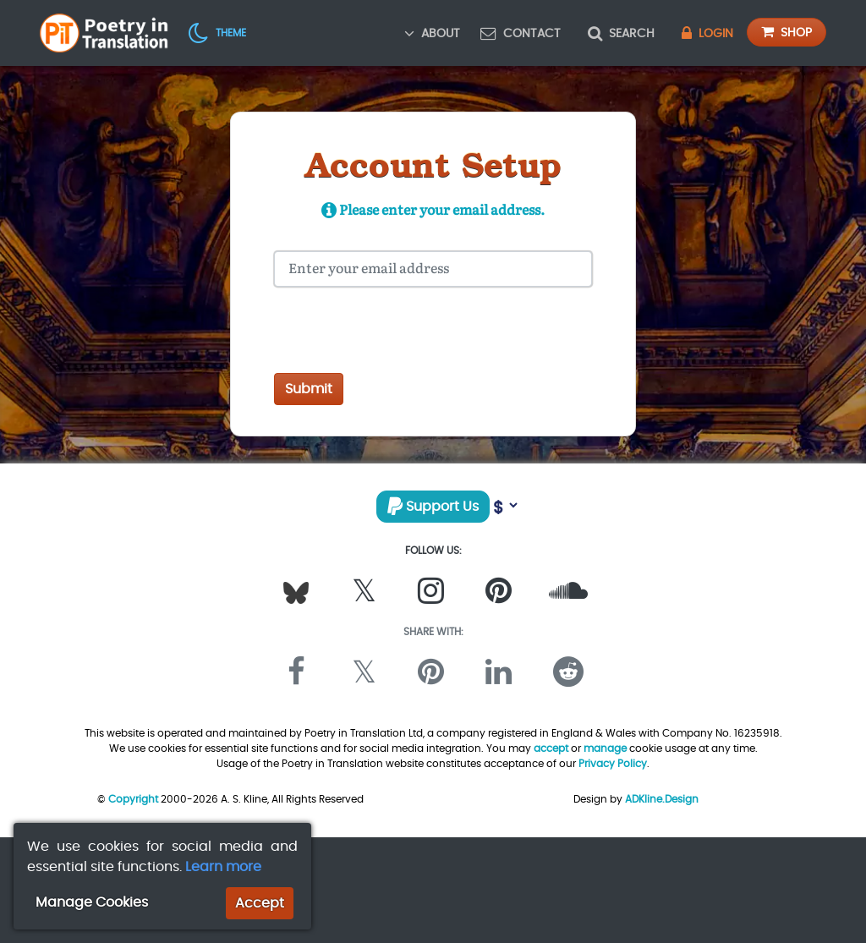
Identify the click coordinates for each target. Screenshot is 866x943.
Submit (308, 388)
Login (707, 33)
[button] (217, 32)
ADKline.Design (662, 799)
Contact (520, 33)
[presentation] (402, 333)
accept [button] (551, 748)
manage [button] (605, 748)
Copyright (133, 799)
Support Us (433, 506)
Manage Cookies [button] (92, 902)
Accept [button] (259, 903)
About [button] (432, 33)
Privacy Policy (612, 763)
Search (621, 33)
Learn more (223, 866)
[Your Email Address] (433, 269)
